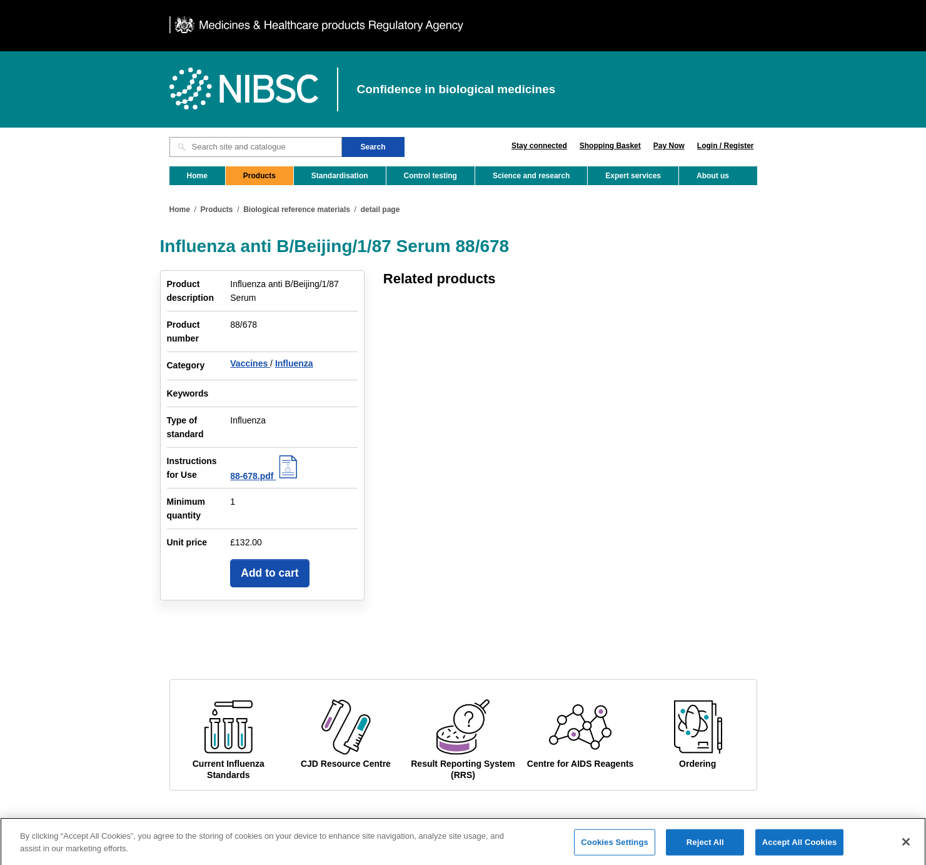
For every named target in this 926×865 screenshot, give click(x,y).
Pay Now (669, 145)
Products (259, 175)
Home (197, 175)
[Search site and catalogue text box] (255, 147)
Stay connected (539, 145)
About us (713, 175)
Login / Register (725, 145)
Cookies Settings (614, 850)
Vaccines (250, 363)
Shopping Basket (610, 145)
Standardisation (339, 175)
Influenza (294, 363)
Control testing (430, 175)
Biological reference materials (296, 209)
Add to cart (269, 573)
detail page (380, 209)
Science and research (531, 175)
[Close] (906, 850)
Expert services (633, 175)
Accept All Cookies (799, 850)
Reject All (705, 850)
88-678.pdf (265, 476)
